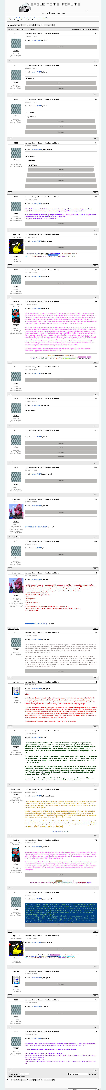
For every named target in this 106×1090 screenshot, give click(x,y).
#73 (95, 971)
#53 (95, 99)
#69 (95, 789)
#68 (95, 731)
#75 (95, 1031)
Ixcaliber (16, 301)
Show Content (61, 46)
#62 (95, 467)
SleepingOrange (16, 789)
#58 (95, 301)
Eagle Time (11, 18)
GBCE (16, 33)
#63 (95, 499)
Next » (49, 25)
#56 (95, 234)
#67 (95, 682)
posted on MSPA (36, 40)
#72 (95, 936)
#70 (95, 840)
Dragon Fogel (16, 234)
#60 (95, 398)
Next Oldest (12, 1076)
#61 (95, 430)
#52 (95, 65)
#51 (95, 33)
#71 (95, 892)
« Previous (18, 25)
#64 (95, 541)
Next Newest (21, 1076)
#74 (95, 1000)
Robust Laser (16, 499)
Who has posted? (75, 29)
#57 (95, 270)
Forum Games (34, 18)
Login (63, 13)
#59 (95, 367)
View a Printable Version (90, 29)
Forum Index (45, 13)
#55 (95, 197)
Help (58, 13)
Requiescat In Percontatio (61, 831)
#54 (95, 143)
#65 (95, 573)
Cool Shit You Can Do (22, 18)
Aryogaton (16, 682)
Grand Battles (44, 18)
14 (45, 25)
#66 (95, 633)
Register (53, 13)
